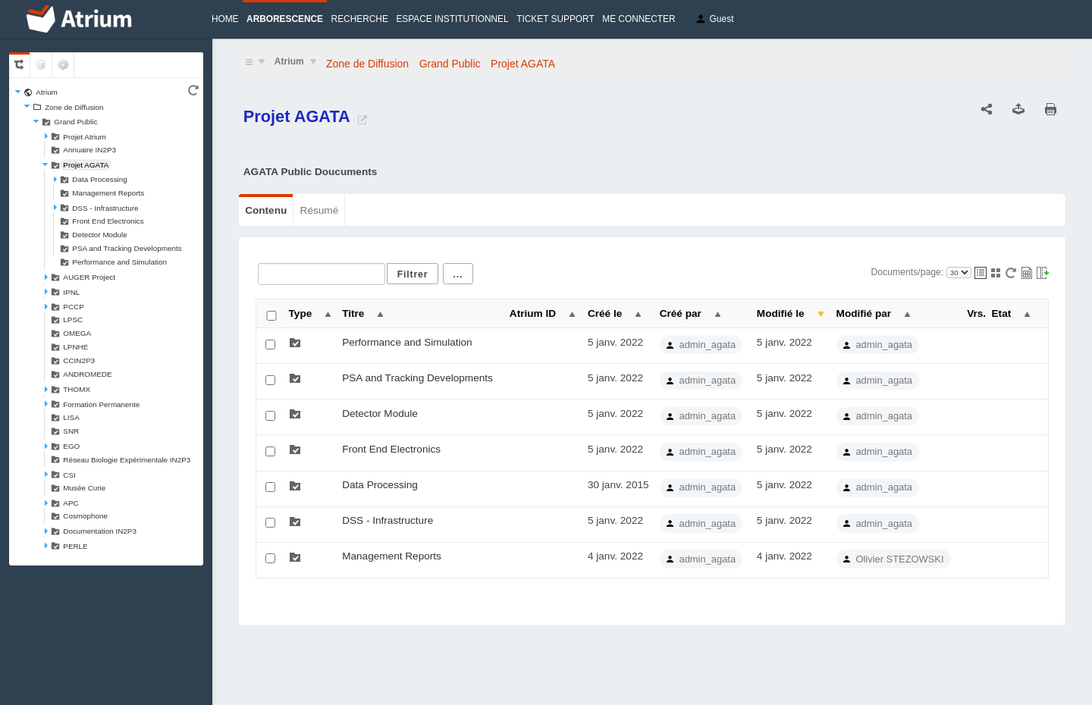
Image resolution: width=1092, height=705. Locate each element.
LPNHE (75, 347)
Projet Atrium (84, 137)
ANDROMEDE (87, 374)
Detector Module (99, 234)
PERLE (75, 546)
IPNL (71, 292)
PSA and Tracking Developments (126, 248)
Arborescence (284, 19)
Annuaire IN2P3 (89, 150)
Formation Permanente (101, 404)
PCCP (73, 306)
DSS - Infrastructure (105, 208)
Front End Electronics (107, 221)
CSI (69, 475)
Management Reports (108, 193)
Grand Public (75, 122)
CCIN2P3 (79, 360)
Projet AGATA (85, 165)
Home (225, 19)
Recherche (359, 19)
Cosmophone (85, 516)
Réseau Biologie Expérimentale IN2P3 (126, 460)
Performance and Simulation (119, 262)
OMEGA (77, 333)
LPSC (73, 319)
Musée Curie (84, 488)
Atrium (47, 92)
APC (70, 503)
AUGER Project (89, 277)
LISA (71, 417)
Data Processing (99, 179)
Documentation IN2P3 (99, 531)
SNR (71, 431)
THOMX (76, 389)
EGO (71, 446)
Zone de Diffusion (74, 107)
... (458, 274)
